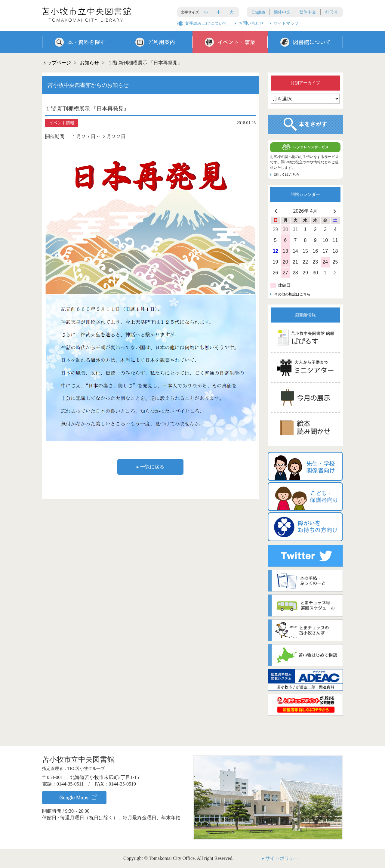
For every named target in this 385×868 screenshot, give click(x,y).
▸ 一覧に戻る (150, 466)
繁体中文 (307, 12)
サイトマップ (286, 23)
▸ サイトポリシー (280, 858)
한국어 (331, 12)
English (258, 12)
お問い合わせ (251, 23)
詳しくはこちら (287, 174)
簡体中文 (282, 12)
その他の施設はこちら (292, 294)
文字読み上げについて (206, 23)
